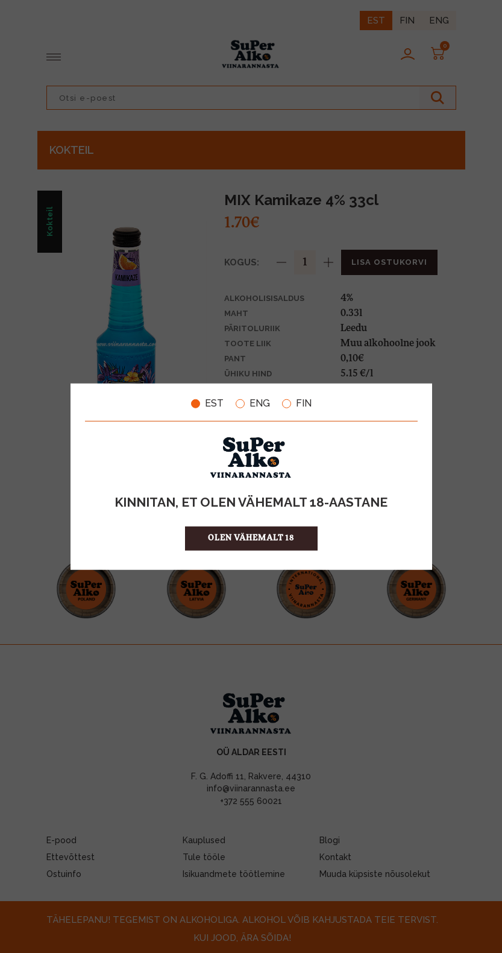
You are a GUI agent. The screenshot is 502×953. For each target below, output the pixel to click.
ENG (253, 403)
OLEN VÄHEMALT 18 (251, 538)
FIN (297, 403)
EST (207, 403)
